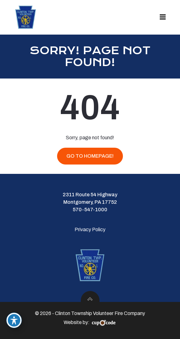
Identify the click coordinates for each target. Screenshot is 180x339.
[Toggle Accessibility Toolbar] (14, 320)
